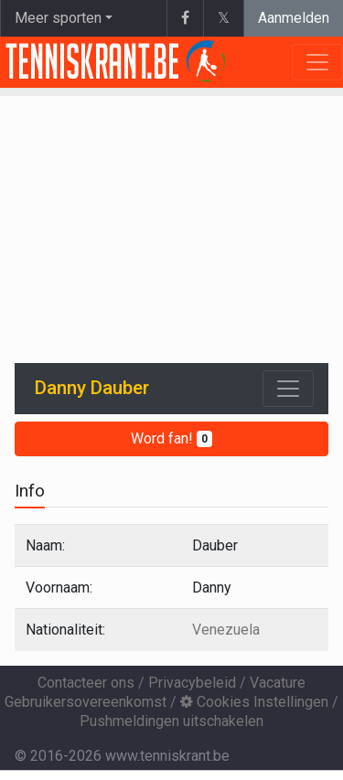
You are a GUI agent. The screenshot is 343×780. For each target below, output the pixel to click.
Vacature (277, 682)
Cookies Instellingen (254, 702)
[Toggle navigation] (288, 388)
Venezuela (226, 629)
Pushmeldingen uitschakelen (171, 721)
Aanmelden (293, 18)
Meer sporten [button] (58, 18)
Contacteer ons (86, 682)
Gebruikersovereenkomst (85, 702)
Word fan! (171, 438)
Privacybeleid (192, 682)
